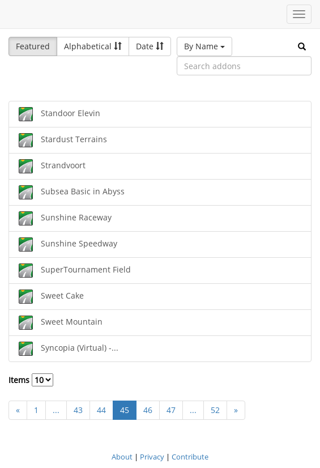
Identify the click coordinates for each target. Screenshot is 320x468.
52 (215, 410)
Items (30, 379)
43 (78, 410)
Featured (33, 46)
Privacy (152, 457)
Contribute (190, 457)
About (122, 457)
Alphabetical (93, 46)
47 (171, 410)
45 (124, 410)
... (56, 410)
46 (147, 410)
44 (101, 410)
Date (150, 46)
